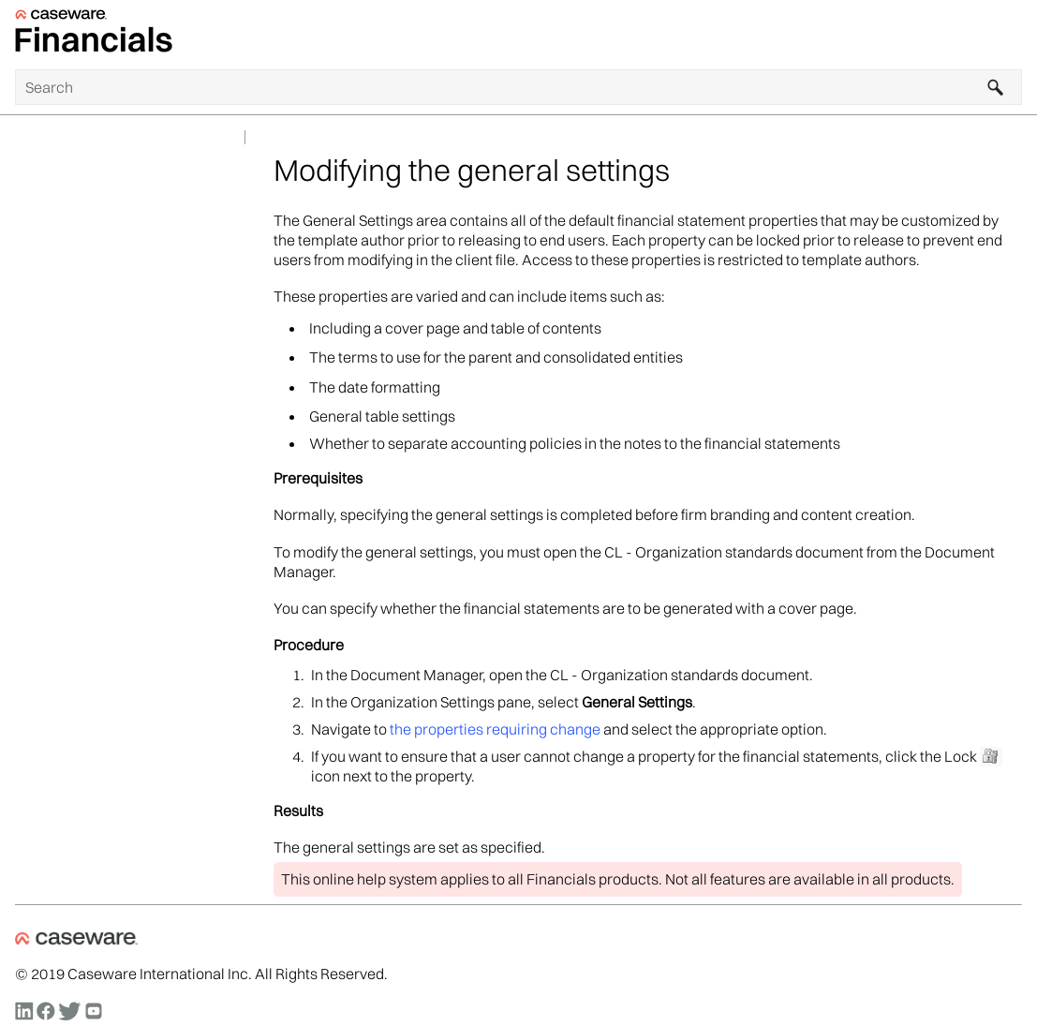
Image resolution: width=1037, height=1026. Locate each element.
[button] (996, 87)
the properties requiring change (495, 729)
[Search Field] (518, 87)
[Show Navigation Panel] (1011, 34)
